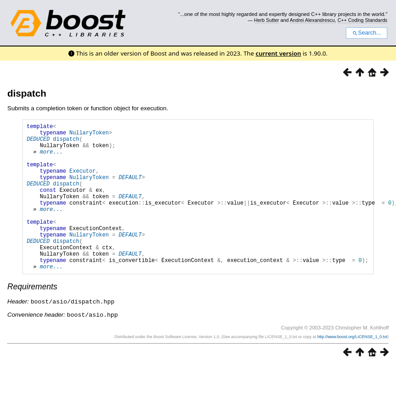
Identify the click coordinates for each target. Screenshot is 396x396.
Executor (82, 181)
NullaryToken (89, 135)
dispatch (27, 93)
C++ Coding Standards (362, 20)
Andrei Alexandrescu (312, 20)
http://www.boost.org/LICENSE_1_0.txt (352, 367)
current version (278, 53)
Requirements (32, 318)
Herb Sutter (266, 20)
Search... (366, 33)
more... (51, 158)
